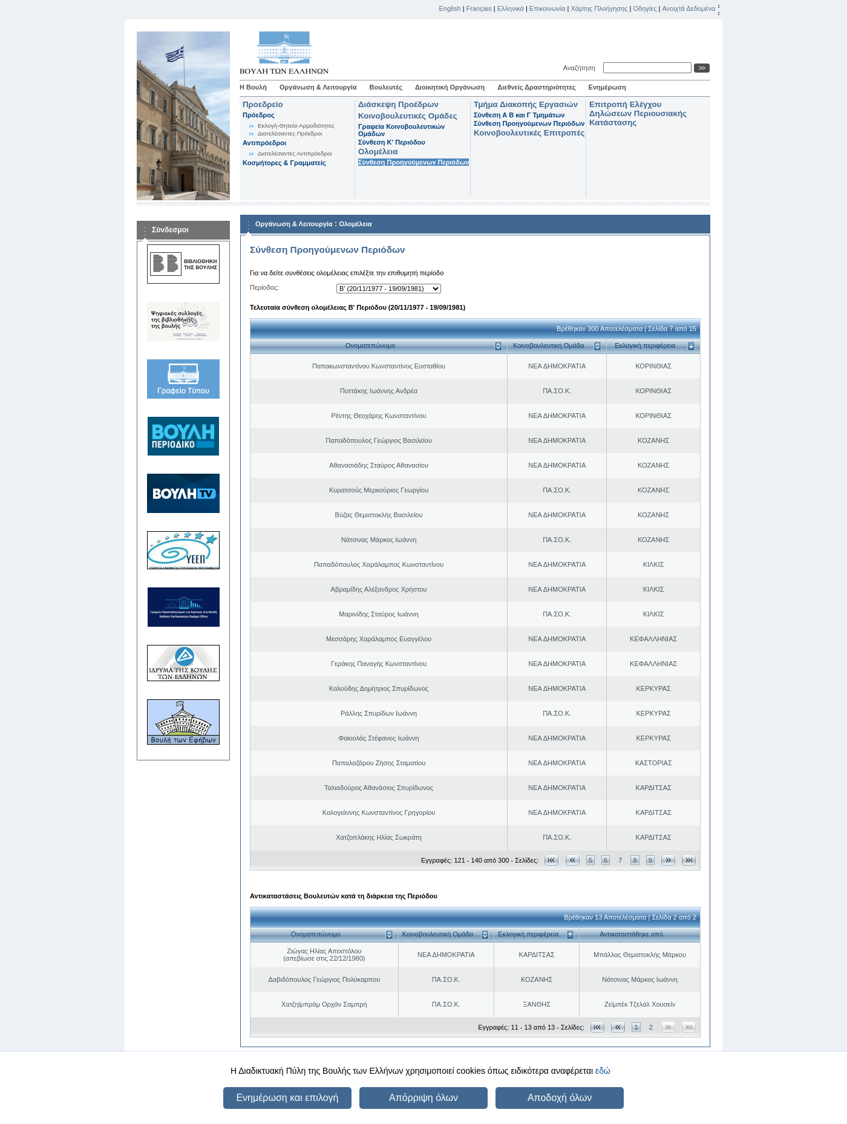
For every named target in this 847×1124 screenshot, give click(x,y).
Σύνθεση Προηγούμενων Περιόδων (413, 162)
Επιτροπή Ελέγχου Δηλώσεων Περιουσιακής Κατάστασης (638, 113)
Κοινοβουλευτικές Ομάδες (407, 115)
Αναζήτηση (581, 67)
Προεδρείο (263, 104)
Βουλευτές (386, 87)
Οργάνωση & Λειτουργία (318, 87)
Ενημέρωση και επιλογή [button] (287, 1098)
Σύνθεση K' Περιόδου (391, 142)
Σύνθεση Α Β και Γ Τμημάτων (519, 115)
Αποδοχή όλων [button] (560, 1098)
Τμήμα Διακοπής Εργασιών (526, 104)
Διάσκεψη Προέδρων (398, 104)
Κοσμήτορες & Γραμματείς (284, 162)
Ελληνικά (510, 8)
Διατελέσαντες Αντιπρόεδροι (295, 153)
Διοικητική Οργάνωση (450, 87)
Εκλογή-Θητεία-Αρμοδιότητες (296, 125)
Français (479, 8)
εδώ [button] (602, 1071)
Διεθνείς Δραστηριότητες (536, 87)
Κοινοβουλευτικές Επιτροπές (529, 132)
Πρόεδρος (259, 115)
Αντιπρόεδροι (264, 142)
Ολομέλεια (377, 151)
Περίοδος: (264, 287)
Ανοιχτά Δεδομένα (688, 8)
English (450, 8)
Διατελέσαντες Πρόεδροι (290, 133)
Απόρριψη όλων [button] (423, 1098)
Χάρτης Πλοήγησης (599, 8)
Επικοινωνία (547, 8)
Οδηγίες (644, 8)
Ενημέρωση (607, 87)
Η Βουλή (253, 87)
